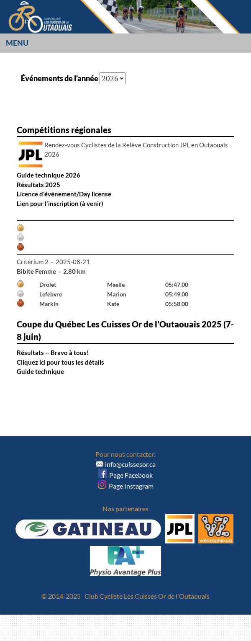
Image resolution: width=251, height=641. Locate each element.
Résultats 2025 (38, 184)
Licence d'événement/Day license (64, 194)
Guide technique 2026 (48, 175)
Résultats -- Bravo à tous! (53, 352)
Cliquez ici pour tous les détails (60, 362)
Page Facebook (125, 475)
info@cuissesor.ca (130, 464)
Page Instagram (126, 486)
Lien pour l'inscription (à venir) (60, 203)
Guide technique (40, 371)
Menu (17, 42)
